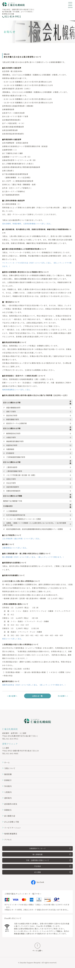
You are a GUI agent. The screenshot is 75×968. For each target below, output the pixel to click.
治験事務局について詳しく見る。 (15, 548)
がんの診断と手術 (10, 822)
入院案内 (7, 792)
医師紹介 (7, 780)
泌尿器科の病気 (9, 804)
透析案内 (7, 798)
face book (37, 882)
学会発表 (52, 866)
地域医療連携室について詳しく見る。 (17, 389)
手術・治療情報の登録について (48, 860)
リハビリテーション (11, 827)
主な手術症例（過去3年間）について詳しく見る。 (21, 538)
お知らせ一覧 (37, 696)
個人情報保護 (52, 854)
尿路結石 (7, 810)
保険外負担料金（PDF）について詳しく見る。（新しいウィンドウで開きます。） (34, 685)
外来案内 (7, 786)
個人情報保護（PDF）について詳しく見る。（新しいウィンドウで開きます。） (33, 557)
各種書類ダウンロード (50, 848)
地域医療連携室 (9, 833)
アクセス (7, 839)
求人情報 (52, 872)
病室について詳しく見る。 (12, 639)
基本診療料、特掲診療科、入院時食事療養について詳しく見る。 (27, 223)
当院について (8, 768)
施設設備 (7, 774)
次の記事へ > (63, 696)
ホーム (6, 762)
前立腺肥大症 (8, 816)
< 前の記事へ (12, 696)
